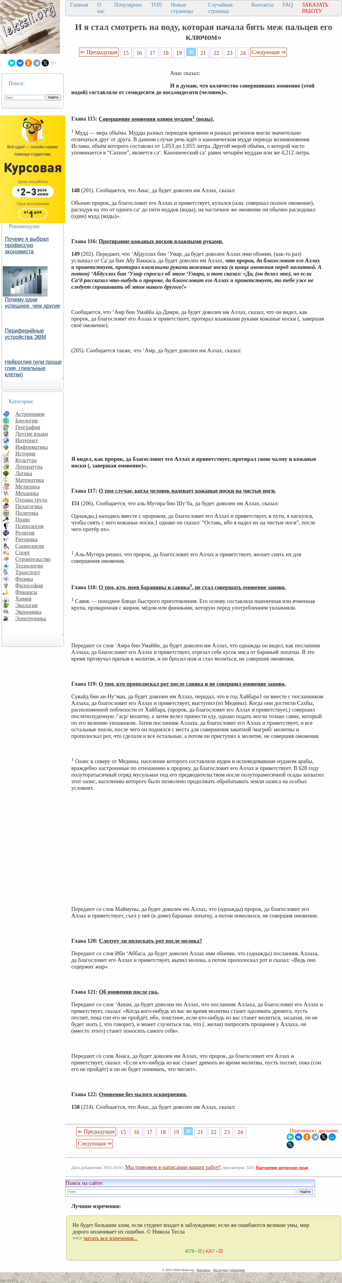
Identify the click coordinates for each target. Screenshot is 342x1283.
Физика (24, 579)
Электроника (30, 618)
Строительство (33, 559)
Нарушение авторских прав (282, 1167)
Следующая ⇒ (269, 52)
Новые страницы (182, 8)
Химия (23, 598)
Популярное (128, 5)
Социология (29, 546)
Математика (29, 480)
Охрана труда (31, 500)
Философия (29, 585)
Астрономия (30, 414)
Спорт (22, 552)
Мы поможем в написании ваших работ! (173, 1167)
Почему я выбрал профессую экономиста (27, 245)
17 (152, 53)
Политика (26, 513)
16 (139, 53)
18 (166, 53)
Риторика (26, 539)
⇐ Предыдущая (98, 52)
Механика (27, 493)
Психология (29, 526)
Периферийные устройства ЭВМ (25, 334)
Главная (79, 5)
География (27, 427)
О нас (101, 8)
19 (179, 53)
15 (126, 53)
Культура (26, 460)
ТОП (156, 5)
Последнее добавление (229, 1270)
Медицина (27, 486)
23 (230, 53)
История (25, 453)
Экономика (28, 612)
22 (216, 53)
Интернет (26, 440)
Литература (29, 467)
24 (243, 53)
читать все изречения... (110, 1238)
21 (203, 53)
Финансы (26, 592)
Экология (26, 605)
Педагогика (29, 506)
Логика (23, 473)
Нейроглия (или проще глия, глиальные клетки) (33, 368)
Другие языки (31, 434)
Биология (26, 420)
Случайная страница (220, 8)
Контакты (262, 5)
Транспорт (27, 572)
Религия (24, 533)
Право (22, 519)
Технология (29, 565)
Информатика (31, 447)
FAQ (288, 5)
